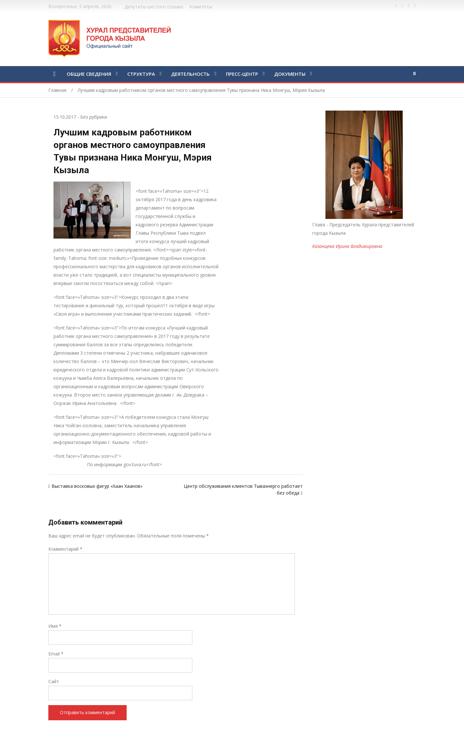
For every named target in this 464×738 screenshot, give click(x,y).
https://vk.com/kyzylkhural (409, 6)
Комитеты (200, 7)
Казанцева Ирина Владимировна (347, 246)
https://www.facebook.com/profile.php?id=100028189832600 (396, 6)
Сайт (53, 681)
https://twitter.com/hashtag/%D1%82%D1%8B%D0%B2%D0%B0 (402, 6)
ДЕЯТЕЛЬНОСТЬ (190, 74)
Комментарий (65, 549)
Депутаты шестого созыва (153, 7)
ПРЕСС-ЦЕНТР (242, 74)
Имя (55, 626)
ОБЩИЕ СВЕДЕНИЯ (89, 74)
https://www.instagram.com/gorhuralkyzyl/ (415, 6)
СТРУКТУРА (141, 74)
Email (55, 654)
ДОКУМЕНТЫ (289, 74)
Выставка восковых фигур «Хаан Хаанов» (97, 486)
